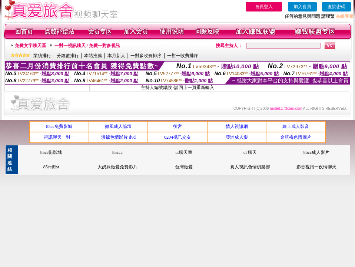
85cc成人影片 (316, 152)
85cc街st (51, 166)
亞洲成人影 (237, 137)
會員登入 (264, 6)
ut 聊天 (250, 152)
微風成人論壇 (118, 126)
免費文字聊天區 (30, 45)
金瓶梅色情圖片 (295, 137)
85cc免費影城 (59, 126)
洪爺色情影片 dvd (118, 137)
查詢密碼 (336, 6)
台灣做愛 (184, 166)
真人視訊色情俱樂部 (250, 166)
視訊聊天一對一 (59, 137)
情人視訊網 (237, 126)
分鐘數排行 (68, 55)
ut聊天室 (183, 152)
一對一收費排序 (182, 55)
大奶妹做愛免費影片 (117, 166)
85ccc (117, 152)
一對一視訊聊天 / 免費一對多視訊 (87, 45)
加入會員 (302, 6)
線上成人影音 (295, 126)
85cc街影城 (51, 152)
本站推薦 (93, 55)
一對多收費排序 (146, 55)
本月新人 (116, 55)
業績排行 (42, 55)
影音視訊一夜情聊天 (316, 166)
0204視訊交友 (177, 137)
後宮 (177, 126)
